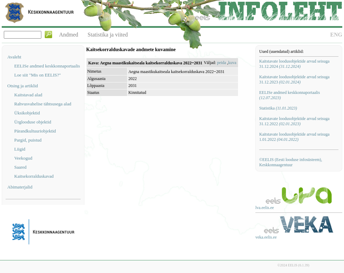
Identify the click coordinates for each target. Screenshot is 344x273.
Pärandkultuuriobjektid (35, 131)
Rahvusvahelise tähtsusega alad (42, 103)
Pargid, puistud (28, 140)
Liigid (19, 149)
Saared (20, 167)
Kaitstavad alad (28, 94)
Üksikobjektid (27, 112)
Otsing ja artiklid (22, 85)
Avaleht (14, 56)
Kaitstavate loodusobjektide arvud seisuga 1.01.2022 (294, 137)
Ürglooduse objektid (32, 122)
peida (221, 62)
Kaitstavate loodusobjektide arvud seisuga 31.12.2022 (294, 121)
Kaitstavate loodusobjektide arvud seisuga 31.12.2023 (294, 79)
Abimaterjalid (19, 187)
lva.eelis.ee (264, 207)
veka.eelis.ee (266, 237)
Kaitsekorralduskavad (34, 176)
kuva (232, 62)
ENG (336, 35)
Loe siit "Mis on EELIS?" (37, 75)
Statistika (278, 108)
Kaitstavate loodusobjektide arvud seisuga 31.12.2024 (294, 64)
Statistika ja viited (108, 35)
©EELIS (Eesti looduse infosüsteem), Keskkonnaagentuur (290, 162)
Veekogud (23, 158)
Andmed (68, 35)
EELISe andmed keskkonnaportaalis (47, 66)
